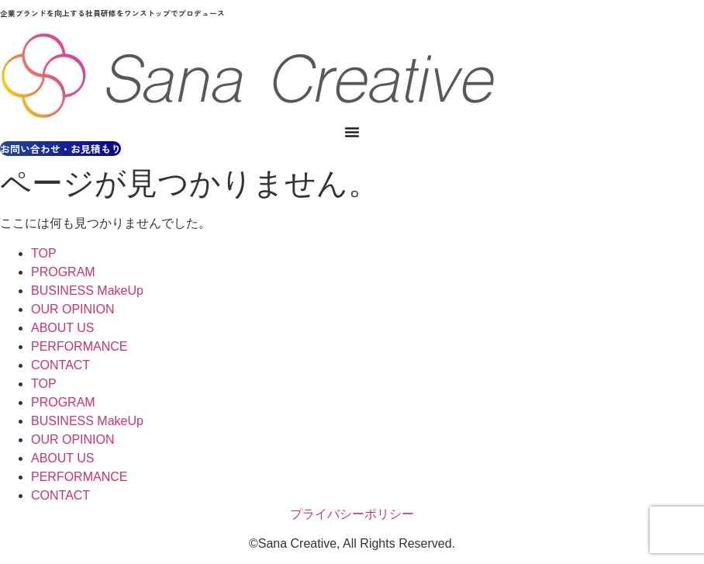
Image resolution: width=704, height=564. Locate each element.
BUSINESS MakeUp (87, 290)
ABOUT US (63, 327)
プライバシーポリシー (352, 514)
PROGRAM (63, 272)
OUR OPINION (73, 309)
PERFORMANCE (79, 346)
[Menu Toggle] (352, 132)
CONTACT (60, 365)
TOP (44, 253)
